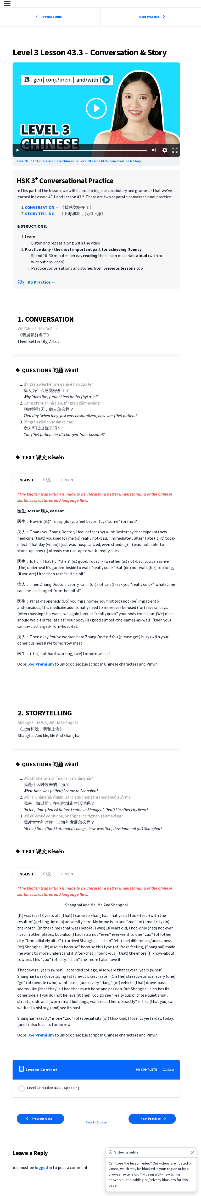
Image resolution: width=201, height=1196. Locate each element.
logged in (43, 1168)
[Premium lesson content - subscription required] (96, 109)
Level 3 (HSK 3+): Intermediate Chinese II (47, 161)
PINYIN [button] (67, 480)
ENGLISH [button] (25, 480)
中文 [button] (47, 480)
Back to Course (96, 1122)
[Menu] (7, 3)
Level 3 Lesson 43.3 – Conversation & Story (110, 161)
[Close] (192, 1152)
